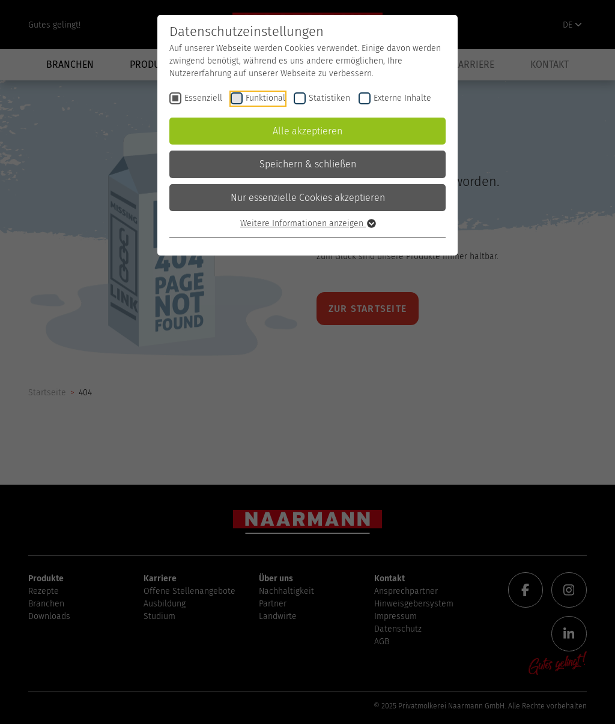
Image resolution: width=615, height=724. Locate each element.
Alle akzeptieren (307, 131)
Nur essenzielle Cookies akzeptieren (308, 197)
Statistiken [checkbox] (329, 98)
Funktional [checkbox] (265, 98)
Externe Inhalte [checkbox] (402, 98)
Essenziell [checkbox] (203, 98)
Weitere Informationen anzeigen (307, 223)
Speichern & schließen (307, 164)
